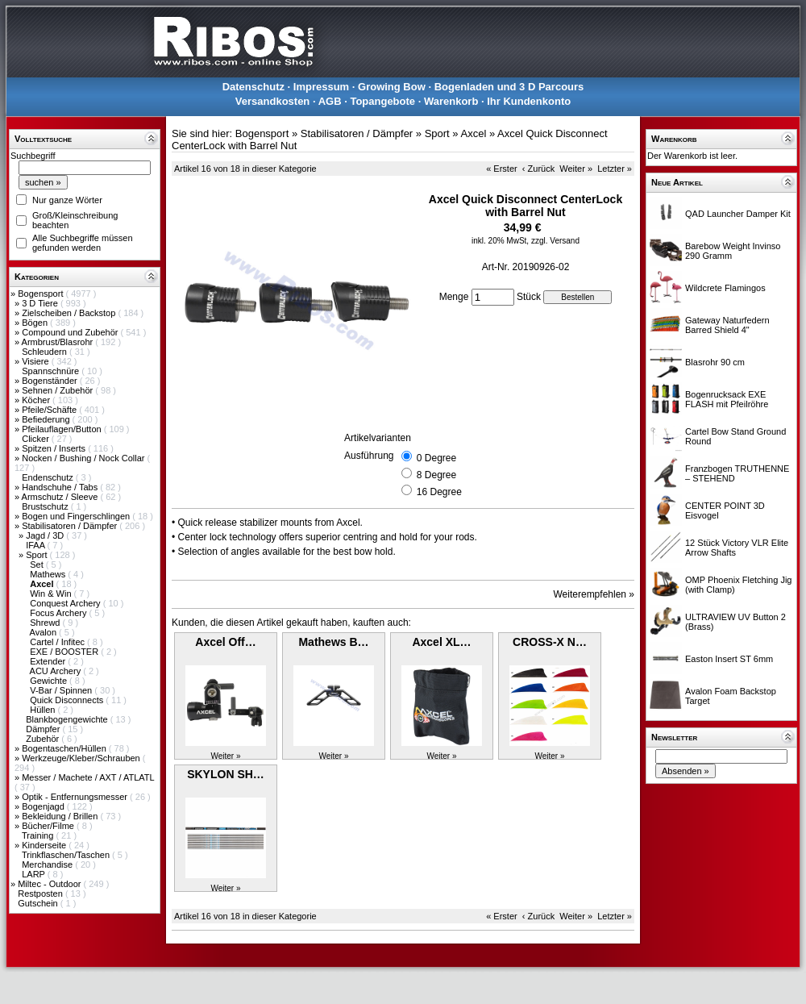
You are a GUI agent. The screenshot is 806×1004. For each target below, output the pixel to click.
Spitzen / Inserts (55, 448)
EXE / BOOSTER (65, 651)
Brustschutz (46, 506)
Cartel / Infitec (58, 642)
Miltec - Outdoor (50, 884)
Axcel (473, 133)
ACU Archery (57, 671)
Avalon (45, 632)
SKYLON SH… (225, 774)
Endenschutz (49, 477)
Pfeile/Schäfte (50, 410)
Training (39, 835)
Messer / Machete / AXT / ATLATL (88, 777)
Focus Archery (59, 613)
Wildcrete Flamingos (725, 288)
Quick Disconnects (68, 700)
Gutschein (39, 903)
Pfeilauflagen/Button (63, 429)
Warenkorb (451, 101)
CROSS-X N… (550, 641)
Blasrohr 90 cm (715, 362)
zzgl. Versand (555, 240)
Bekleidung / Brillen (61, 816)
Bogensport (41, 293)
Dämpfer (44, 729)
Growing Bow (392, 87)
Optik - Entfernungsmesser (76, 797)
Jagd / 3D (46, 535)
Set (38, 564)
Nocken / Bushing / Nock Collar (84, 458)
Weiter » (575, 168)
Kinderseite (45, 845)
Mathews (49, 574)
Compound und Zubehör (71, 332)
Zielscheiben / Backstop (70, 313)
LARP (35, 874)
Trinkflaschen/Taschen (67, 855)
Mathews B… (333, 641)
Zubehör (43, 739)
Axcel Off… (225, 641)
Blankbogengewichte (68, 719)
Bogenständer (51, 380)
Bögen (36, 322)
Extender (49, 661)
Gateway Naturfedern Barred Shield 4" (727, 325)
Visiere (36, 361)
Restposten (41, 893)
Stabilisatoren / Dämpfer (70, 526)
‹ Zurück (538, 168)
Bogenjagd (44, 806)
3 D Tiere (41, 303)
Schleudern (45, 351)
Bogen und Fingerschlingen (77, 516)
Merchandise (48, 864)
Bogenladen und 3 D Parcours (509, 87)
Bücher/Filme (49, 826)
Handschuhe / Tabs (61, 487)
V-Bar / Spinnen (62, 690)
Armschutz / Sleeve (61, 497)
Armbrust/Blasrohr (59, 342)
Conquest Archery (66, 603)
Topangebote (382, 101)
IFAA (36, 545)
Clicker (37, 439)
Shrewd (46, 622)
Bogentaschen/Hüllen (65, 748)
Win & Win (51, 593)
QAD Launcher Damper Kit (738, 214)
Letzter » (614, 168)
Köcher (37, 400)
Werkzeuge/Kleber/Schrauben (82, 758)
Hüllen (43, 709)
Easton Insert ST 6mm (729, 659)
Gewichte (49, 680)
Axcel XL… (441, 641)
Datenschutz (253, 87)
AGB (330, 101)
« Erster (501, 168)
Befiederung (47, 419)
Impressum (321, 87)
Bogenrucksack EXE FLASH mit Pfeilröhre (726, 399)
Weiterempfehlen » (594, 594)
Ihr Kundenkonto (529, 101)
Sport (37, 555)
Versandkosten (272, 101)
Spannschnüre (51, 371)
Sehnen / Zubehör (58, 390)
